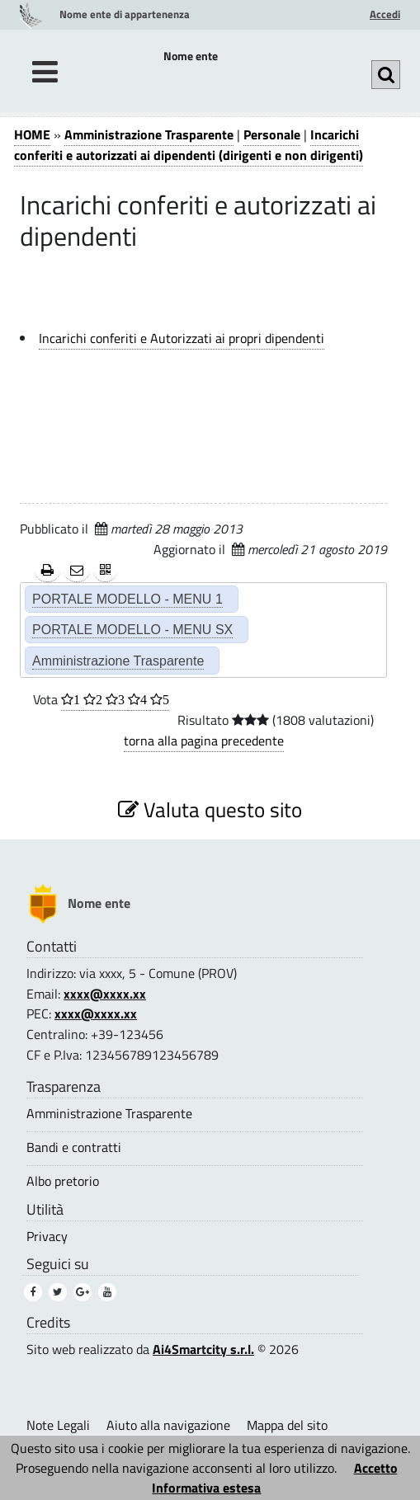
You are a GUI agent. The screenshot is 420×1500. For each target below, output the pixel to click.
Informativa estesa (206, 1488)
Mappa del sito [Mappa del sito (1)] (287, 1425)
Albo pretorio (62, 1181)
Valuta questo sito (210, 809)
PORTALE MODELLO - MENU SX (132, 629)
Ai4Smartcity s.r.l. (203, 1349)
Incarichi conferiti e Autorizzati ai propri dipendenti (181, 338)
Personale (271, 134)
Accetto (376, 1468)
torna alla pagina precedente (204, 740)
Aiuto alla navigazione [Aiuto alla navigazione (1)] (168, 1425)
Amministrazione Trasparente (149, 134)
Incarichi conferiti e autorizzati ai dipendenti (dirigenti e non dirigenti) (188, 145)
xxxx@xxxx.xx (105, 994)
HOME (32, 134)
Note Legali (58, 1425)
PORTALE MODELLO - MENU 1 (127, 598)
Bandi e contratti (73, 1147)
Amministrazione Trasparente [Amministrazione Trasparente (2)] (118, 660)
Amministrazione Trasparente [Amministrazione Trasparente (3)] (109, 1113)
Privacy (47, 1236)
